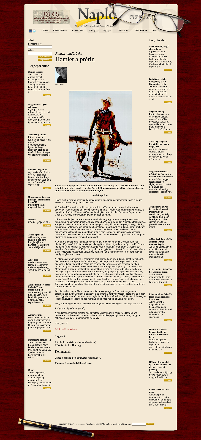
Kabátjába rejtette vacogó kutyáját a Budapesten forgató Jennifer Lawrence (158, 83)
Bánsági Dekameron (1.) (39, 340)
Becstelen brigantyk (37, 169)
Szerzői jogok (116, 424)
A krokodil (33, 260)
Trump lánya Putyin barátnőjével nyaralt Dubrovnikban (158, 209)
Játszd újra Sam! (36, 235)
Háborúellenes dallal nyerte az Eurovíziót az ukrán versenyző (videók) (160, 366)
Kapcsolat (127, 424)
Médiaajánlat (105, 424)
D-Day (31, 370)
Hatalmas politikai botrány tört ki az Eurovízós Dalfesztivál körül (159, 333)
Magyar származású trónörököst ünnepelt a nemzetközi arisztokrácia (161, 174)
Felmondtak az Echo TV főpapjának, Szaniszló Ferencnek (160, 297)
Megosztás (60, 336)
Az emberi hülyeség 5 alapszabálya (159, 47)
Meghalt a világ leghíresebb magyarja (159, 112)
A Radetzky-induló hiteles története (37, 135)
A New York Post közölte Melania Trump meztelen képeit (39, 287)
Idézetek (32, 220)
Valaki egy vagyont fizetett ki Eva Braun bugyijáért (159, 144)
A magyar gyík (35, 315)
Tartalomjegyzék (92, 424)
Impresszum (80, 424)
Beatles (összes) (35, 72)
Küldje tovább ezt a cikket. (66, 329)
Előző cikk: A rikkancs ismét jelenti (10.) (75, 342)
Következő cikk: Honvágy (68, 345)
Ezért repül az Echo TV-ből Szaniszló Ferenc (160, 270)
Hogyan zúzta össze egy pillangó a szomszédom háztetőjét (39, 199)
